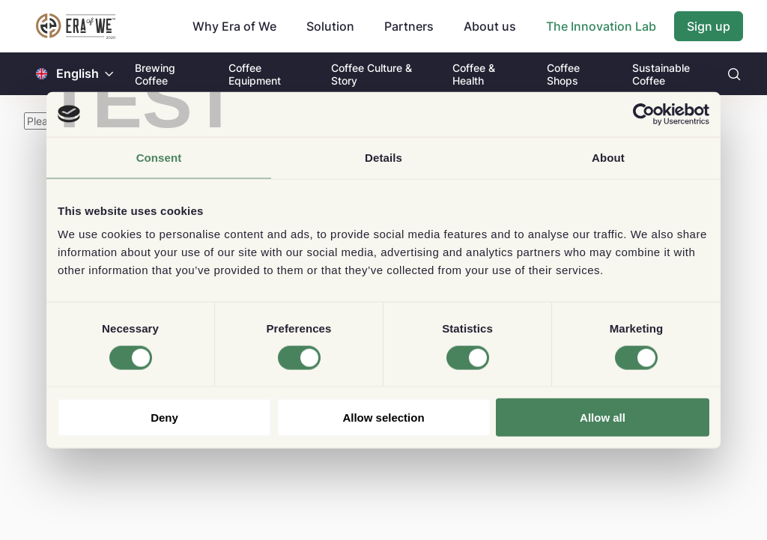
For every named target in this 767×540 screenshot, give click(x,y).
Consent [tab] (159, 157)
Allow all (602, 417)
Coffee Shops (563, 74)
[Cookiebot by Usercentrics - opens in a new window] (643, 114)
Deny (164, 417)
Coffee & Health (473, 74)
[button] (109, 73)
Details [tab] (383, 157)
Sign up (708, 26)
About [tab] (608, 157)
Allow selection (383, 417)
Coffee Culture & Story (371, 74)
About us (490, 26)
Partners (409, 26)
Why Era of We (234, 26)
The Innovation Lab (601, 26)
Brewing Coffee (155, 74)
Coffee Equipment (254, 74)
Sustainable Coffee (661, 74)
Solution (330, 26)
